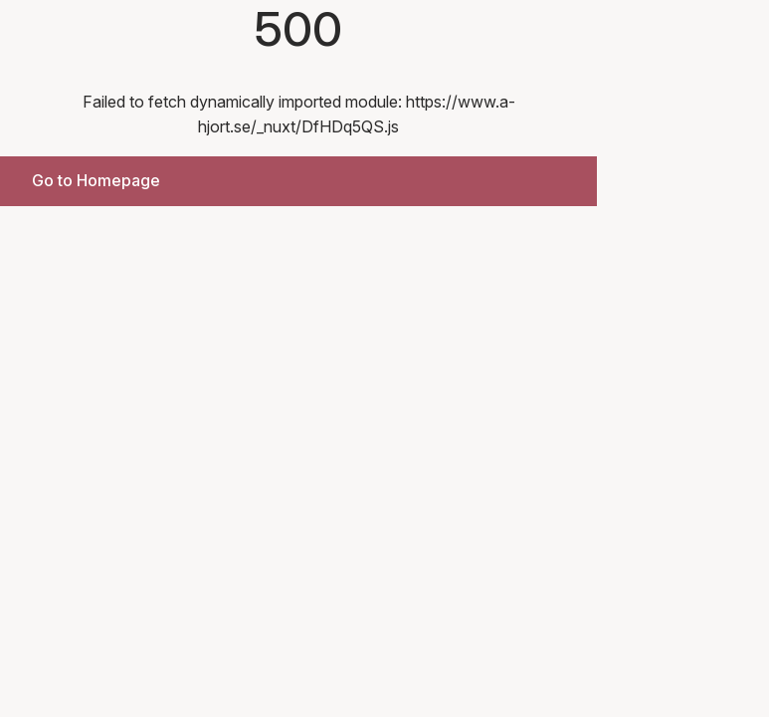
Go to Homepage (96, 180)
